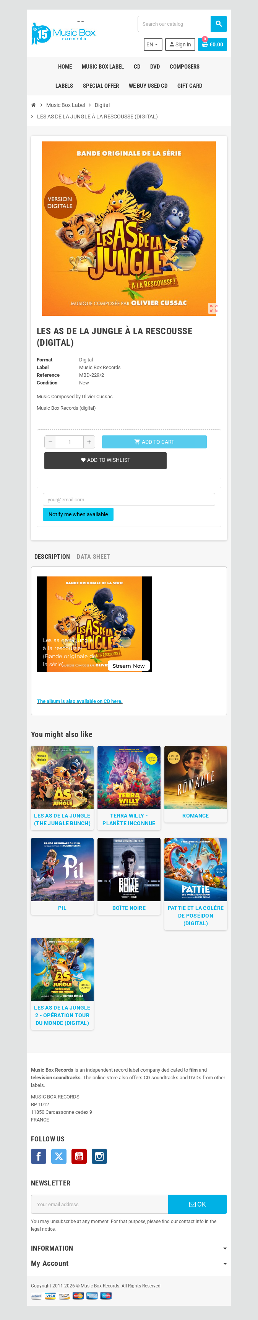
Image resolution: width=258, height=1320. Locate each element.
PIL (61, 909)
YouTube (78, 1151)
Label (41, 367)
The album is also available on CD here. (79, 701)
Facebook (37, 1151)
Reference (47, 375)
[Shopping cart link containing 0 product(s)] (214, 44)
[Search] (182, 24)
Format (43, 360)
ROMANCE (196, 817)
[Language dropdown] (154, 44)
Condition (46, 383)
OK (198, 1199)
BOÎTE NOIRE (129, 909)
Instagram (98, 1151)
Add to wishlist (104, 460)
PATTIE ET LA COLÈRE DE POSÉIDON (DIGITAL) (196, 917)
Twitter (57, 1151)
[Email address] (99, 1199)
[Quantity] (69, 442)
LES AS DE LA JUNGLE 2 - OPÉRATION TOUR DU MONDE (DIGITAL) (61, 1018)
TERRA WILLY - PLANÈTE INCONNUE (128, 820)
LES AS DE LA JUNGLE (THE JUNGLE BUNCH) (61, 820)
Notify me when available (77, 514)
